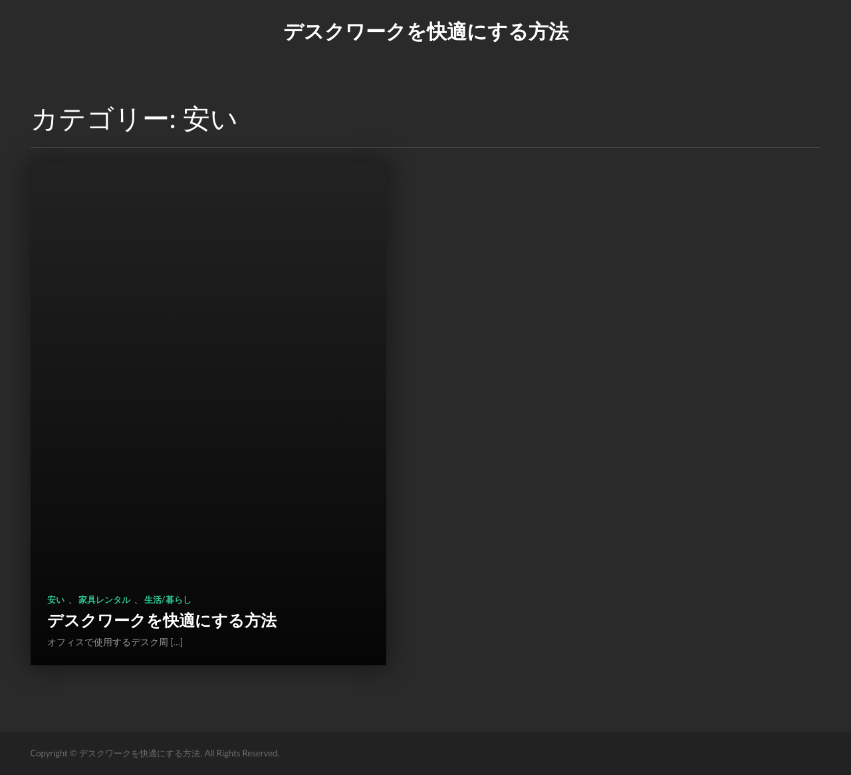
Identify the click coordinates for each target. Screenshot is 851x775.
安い (55, 599)
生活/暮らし (167, 599)
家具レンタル (104, 599)
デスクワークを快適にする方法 (425, 31)
